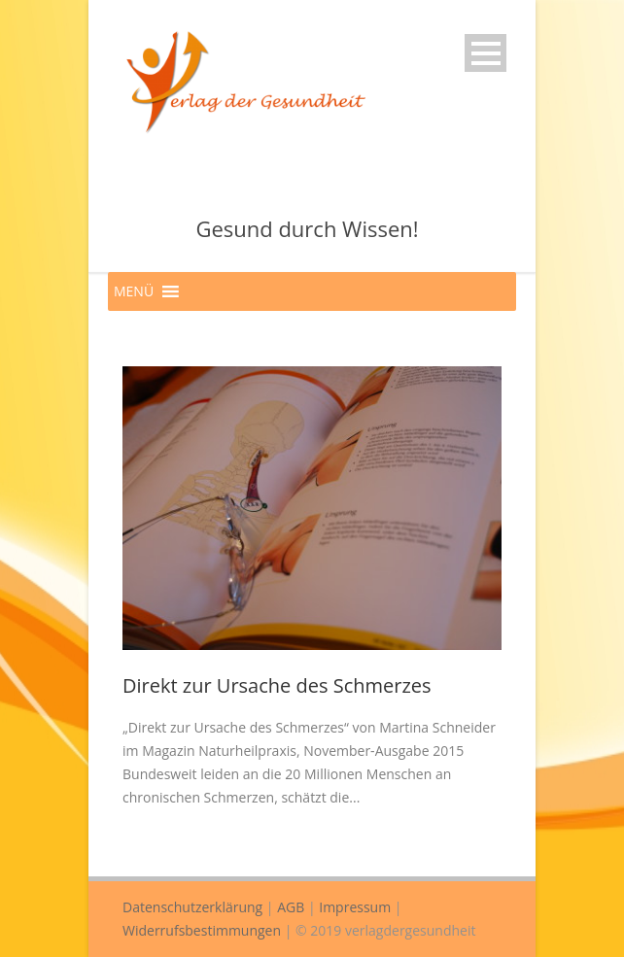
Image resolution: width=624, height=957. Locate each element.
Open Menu (485, 53)
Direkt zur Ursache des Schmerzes (277, 685)
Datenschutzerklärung (192, 907)
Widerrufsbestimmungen (201, 930)
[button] (134, 291)
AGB (290, 907)
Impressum (355, 907)
